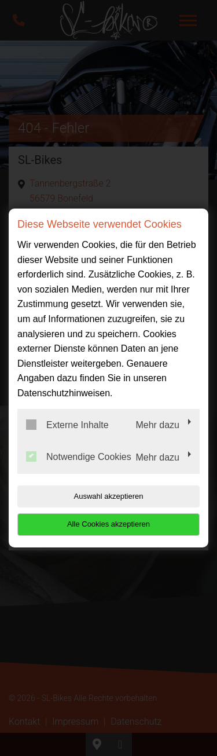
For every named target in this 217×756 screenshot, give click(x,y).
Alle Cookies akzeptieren (108, 524)
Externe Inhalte (67, 424)
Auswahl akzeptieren (109, 496)
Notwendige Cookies (78, 456)
